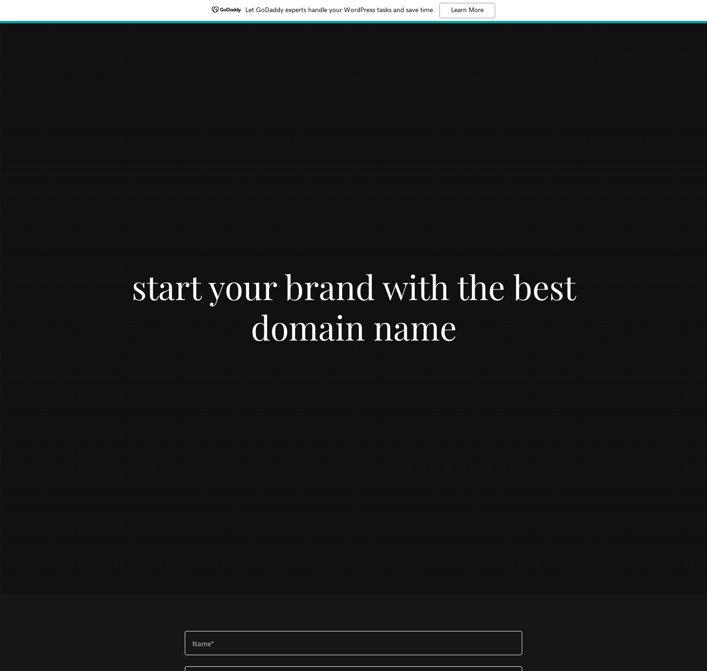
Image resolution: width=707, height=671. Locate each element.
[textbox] (353, 643)
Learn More (467, 10)
